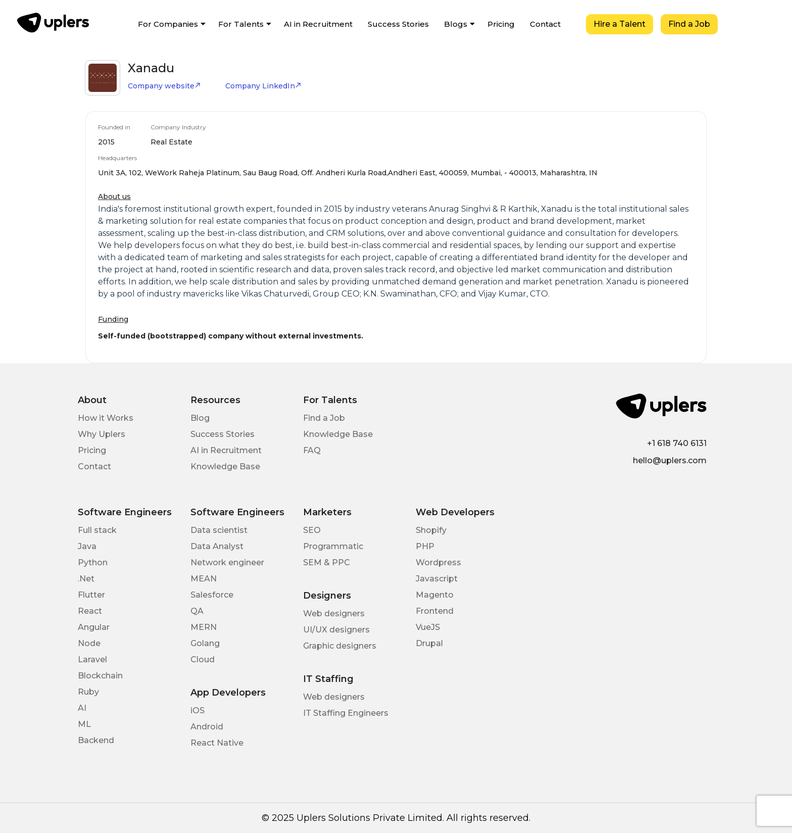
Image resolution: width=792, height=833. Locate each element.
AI (82, 708)
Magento (435, 595)
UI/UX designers (336, 629)
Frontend (435, 611)
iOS (197, 710)
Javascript (437, 578)
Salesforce (211, 595)
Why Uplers (101, 434)
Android (206, 726)
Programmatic (333, 546)
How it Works (105, 418)
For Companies (168, 24)
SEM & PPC (326, 562)
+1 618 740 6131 (677, 443)
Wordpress (438, 562)
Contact (545, 24)
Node (89, 643)
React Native (216, 743)
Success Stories (398, 24)
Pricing (501, 24)
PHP (425, 546)
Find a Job (689, 24)
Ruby (88, 692)
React (90, 611)
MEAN (203, 578)
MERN (203, 627)
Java (87, 546)
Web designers (334, 613)
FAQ (312, 450)
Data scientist (218, 530)
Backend (96, 740)
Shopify (431, 530)
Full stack (97, 530)
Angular (94, 627)
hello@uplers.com (670, 460)
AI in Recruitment (318, 24)
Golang (205, 643)
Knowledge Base (225, 466)
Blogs (455, 24)
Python (93, 562)
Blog (200, 418)
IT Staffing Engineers (345, 713)
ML (84, 724)
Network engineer (227, 562)
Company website (164, 85)
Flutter (91, 595)
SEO (312, 530)
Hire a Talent (619, 24)
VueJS (428, 627)
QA (197, 611)
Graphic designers (339, 646)
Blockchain (100, 675)
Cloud (202, 659)
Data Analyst (216, 546)
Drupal (429, 643)
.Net (86, 578)
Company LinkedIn (263, 85)
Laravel (92, 659)
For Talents (241, 24)
